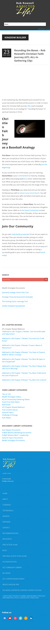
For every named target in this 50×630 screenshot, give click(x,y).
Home (5, 493)
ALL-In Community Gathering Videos (16, 399)
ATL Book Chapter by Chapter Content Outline (22, 590)
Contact (6, 527)
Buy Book (6, 573)
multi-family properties (20, 234)
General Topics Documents (12, 438)
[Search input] (23, 279)
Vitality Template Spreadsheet (13, 306)
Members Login (44, 29)
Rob (29, 106)
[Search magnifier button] (46, 279)
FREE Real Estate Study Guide (15, 556)
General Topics (8, 412)
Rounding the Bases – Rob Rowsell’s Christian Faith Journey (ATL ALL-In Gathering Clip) (29, 55)
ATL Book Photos (10, 562)
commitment (23, 176)
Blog (5, 550)
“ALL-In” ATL (6, 394)
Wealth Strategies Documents (13, 440)
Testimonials (8, 510)
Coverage (7, 505)
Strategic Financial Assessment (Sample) (17, 297)
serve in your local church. (30, 193)
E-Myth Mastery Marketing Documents (16, 432)
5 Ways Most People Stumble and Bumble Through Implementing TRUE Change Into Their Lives (24, 597)
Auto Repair (6, 418)
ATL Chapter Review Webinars (13, 407)
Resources (7, 539)
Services (6, 516)
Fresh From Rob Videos (11, 402)
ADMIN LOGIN (7, 473)
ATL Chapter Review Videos (13, 579)
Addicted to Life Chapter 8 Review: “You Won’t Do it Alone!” (24, 380)
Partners (6, 522)
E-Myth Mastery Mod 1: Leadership (15, 435)
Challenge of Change (10, 415)
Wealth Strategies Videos (11, 397)
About (5, 499)
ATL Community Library (12, 567)
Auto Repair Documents (11, 430)
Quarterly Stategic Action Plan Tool (15, 292)
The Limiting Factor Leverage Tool (15, 301)
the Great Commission (30, 210)
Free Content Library (10, 410)
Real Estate (6, 405)
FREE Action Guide (10, 545)
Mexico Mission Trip (11, 584)
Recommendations (10, 533)
